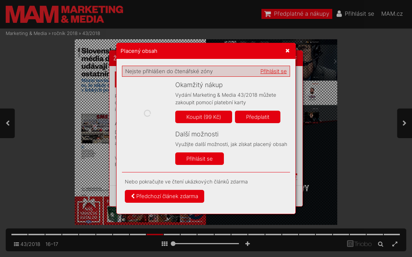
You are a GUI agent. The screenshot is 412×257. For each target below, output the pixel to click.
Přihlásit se (273, 71)
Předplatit (257, 117)
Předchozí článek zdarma (164, 196)
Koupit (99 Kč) (203, 117)
